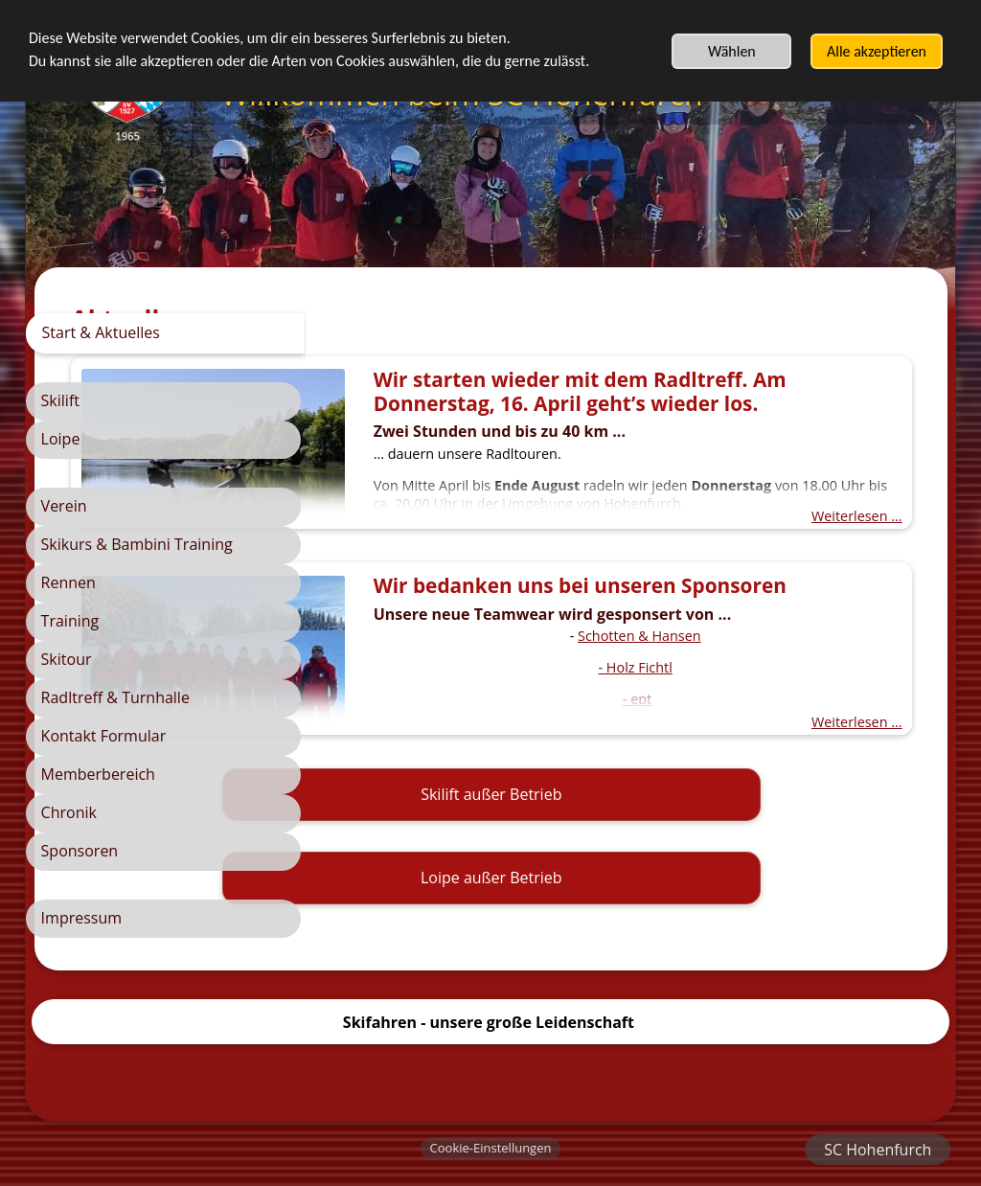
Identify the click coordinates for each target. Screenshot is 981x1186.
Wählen (732, 51)
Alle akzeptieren (876, 51)
